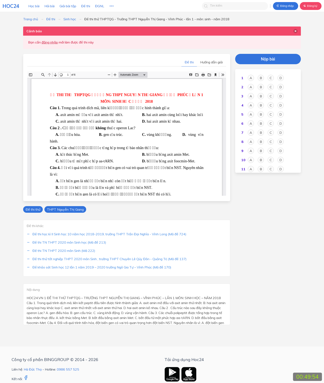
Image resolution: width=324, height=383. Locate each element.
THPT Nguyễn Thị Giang (65, 209)
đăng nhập (50, 42)
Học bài (33, 6)
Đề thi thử (33, 209)
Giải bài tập (68, 6)
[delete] (295, 31)
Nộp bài (268, 59)
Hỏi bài (49, 6)
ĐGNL (99, 6)
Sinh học (69, 19)
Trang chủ (30, 19)
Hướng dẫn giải (211, 62)
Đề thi (85, 6)
